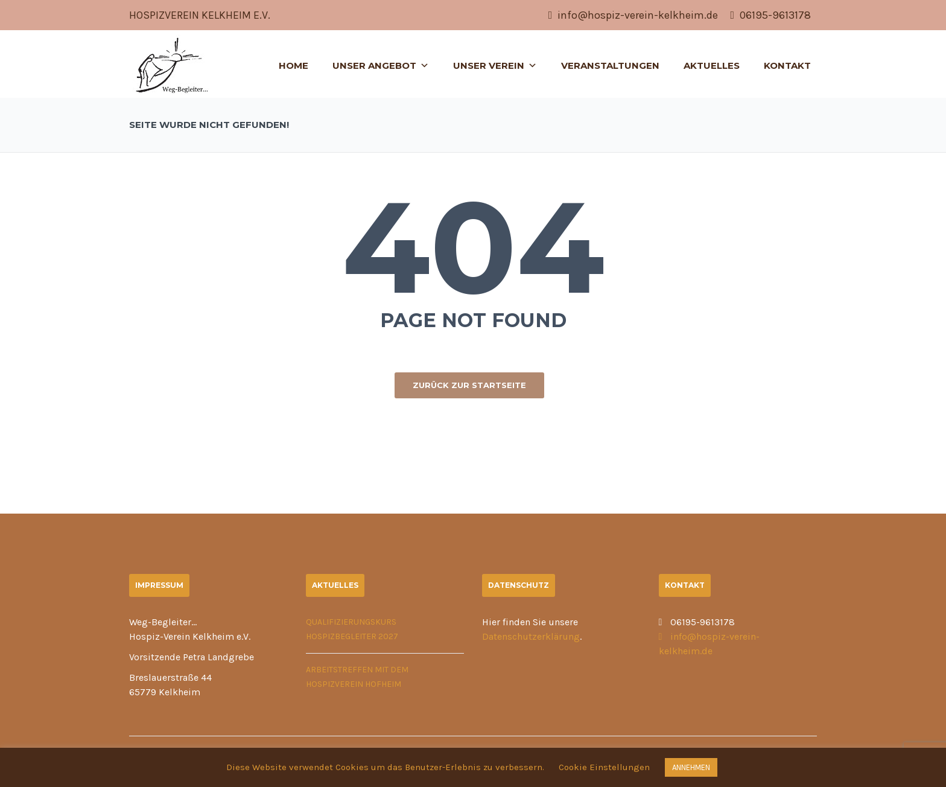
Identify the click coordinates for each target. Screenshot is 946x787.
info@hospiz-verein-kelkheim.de (633, 15)
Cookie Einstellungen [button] (604, 767)
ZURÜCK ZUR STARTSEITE (469, 385)
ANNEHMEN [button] (691, 767)
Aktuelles (712, 65)
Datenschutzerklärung (531, 636)
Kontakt (787, 65)
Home (293, 65)
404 (473, 247)
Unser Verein (495, 65)
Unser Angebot (380, 65)
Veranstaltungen (610, 65)
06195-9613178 (770, 15)
